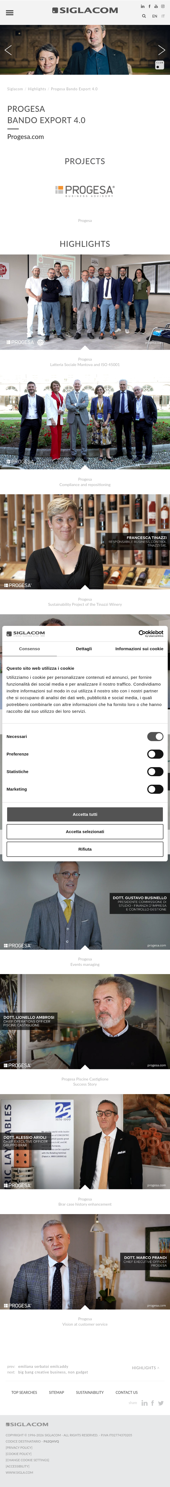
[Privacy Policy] (19, 1447)
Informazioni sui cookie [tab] (139, 648)
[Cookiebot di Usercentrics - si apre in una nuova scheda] (138, 633)
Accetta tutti (85, 814)
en (154, 16)
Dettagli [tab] (84, 648)
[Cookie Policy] (19, 1454)
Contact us (127, 1392)
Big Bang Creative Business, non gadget (53, 1372)
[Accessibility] (17, 1466)
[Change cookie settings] (27, 1460)
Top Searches (24, 1392)
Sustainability (89, 1392)
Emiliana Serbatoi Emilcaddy (43, 1366)
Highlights (37, 89)
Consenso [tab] (29, 648)
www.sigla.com (19, 1472)
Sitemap (56, 1392)
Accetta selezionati (85, 831)
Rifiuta (85, 849)
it (163, 16)
